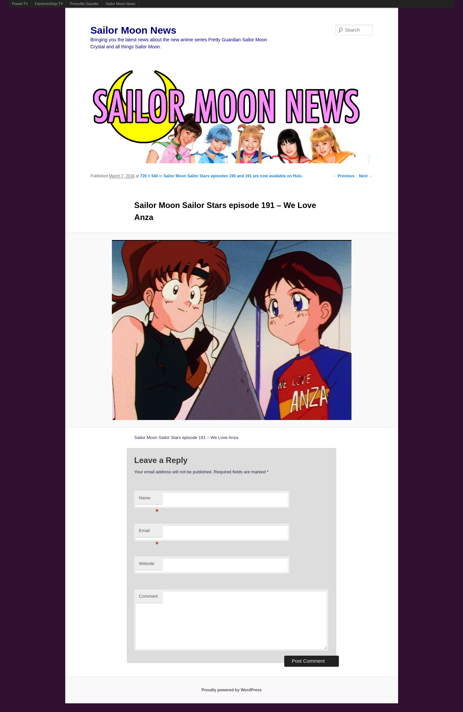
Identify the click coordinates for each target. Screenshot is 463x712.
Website (146, 563)
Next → (365, 176)
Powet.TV (20, 4)
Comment (148, 596)
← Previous (343, 176)
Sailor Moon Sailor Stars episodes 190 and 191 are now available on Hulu (232, 176)
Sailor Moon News (120, 4)
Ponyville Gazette (84, 4)
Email (148, 532)
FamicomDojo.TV (49, 4)
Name (148, 499)
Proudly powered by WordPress (231, 690)
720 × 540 (149, 176)
